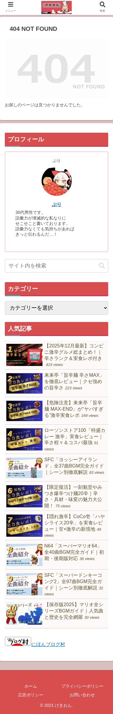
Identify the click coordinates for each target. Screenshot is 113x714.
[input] (56, 266)
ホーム (30, 686)
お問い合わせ (82, 694)
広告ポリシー (30, 694)
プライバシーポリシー (82, 686)
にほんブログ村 (35, 644)
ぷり (56, 204)
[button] (101, 265)
